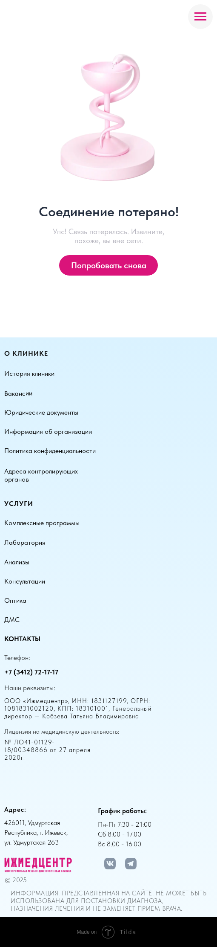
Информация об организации (48, 431)
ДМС (12, 620)
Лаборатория (25, 542)
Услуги (18, 504)
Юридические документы (41, 412)
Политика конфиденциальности (50, 451)
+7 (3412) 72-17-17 (31, 672)
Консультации (24, 581)
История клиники (29, 373)
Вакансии (18, 393)
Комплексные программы (42, 523)
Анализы (16, 562)
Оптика (15, 600)
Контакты (22, 639)
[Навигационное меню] (200, 16)
